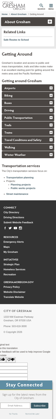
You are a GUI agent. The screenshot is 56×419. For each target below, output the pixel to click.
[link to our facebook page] (5, 228)
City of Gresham (18, 311)
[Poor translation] (11, 360)
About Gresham (18, 14)
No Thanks (13, 414)
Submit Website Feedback (18, 222)
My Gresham (11, 252)
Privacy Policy (12, 287)
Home (5, 14)
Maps (7, 247)
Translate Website (14, 297)
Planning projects (21, 184)
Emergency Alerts (14, 242)
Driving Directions (14, 217)
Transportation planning (20, 177)
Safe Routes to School (16, 40)
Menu (51, 9)
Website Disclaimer (14, 292)
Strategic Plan (12, 264)
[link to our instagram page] (20, 228)
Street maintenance (17, 194)
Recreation (10, 274)
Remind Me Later (32, 414)
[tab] (28, 88)
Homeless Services (14, 269)
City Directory (11, 212)
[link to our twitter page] (10, 228)
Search (41, 9)
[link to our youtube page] (15, 228)
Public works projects (23, 188)
